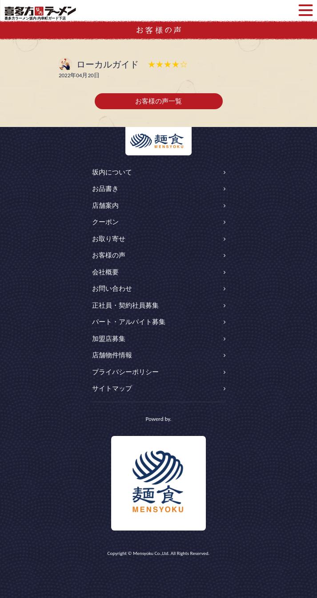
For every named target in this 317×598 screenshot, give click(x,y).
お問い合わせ (112, 289)
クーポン (105, 222)
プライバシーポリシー (125, 372)
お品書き (105, 189)
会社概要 (105, 272)
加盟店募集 (108, 339)
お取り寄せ (108, 239)
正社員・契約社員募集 (125, 305)
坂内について (112, 172)
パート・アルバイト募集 (128, 322)
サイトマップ (112, 388)
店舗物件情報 (112, 355)
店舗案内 (105, 206)
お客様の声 (108, 255)
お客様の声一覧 (158, 101)
